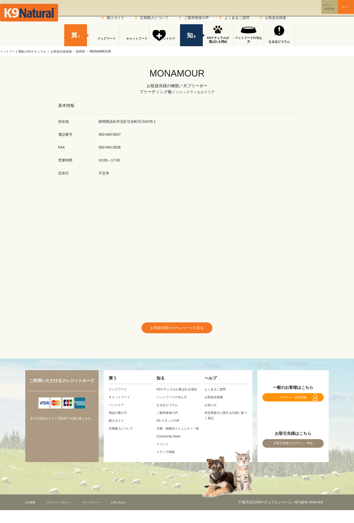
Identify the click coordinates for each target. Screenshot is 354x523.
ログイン (307, 11)
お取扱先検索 (275, 18)
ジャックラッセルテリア (195, 92)
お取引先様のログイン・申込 (293, 453)
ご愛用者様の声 (196, 18)
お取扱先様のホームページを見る (177, 329)
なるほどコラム (279, 41)
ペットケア (164, 41)
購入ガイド (115, 18)
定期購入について (154, 18)
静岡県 (93, 51)
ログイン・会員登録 (293, 402)
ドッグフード (103, 41)
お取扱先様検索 (70, 51)
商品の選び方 (119, 415)
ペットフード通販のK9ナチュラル (27, 51)
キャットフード (134, 41)
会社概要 (32, 515)
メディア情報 (167, 465)
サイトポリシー (109, 515)
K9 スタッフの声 (170, 428)
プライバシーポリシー (68, 515)
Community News (170, 449)
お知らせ (212, 407)
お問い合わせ (142, 515)
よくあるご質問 (237, 18)
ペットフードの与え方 (248, 40)
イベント (164, 457)
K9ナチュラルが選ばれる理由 (218, 40)
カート (335, 11)
